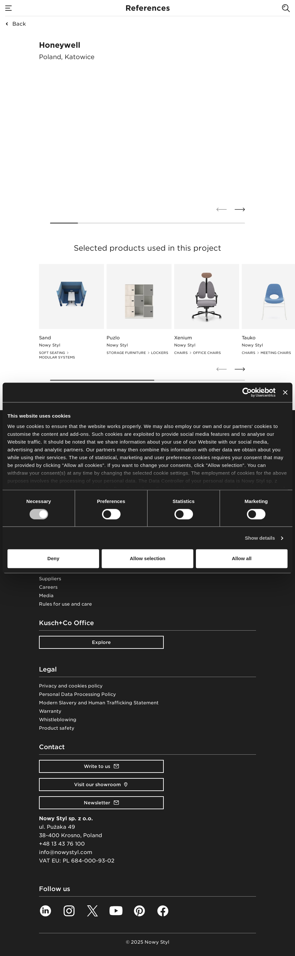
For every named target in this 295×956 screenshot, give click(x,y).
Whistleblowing (57, 719)
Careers (48, 587)
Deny (53, 558)
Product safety (56, 728)
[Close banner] (285, 392)
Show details (260, 538)
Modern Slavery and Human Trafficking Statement (99, 702)
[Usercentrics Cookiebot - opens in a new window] (247, 392)
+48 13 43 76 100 (62, 844)
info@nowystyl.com (65, 852)
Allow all (241, 558)
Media (46, 595)
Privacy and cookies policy (71, 685)
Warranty (50, 711)
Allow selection (147, 558)
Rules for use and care (65, 604)
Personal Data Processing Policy (77, 694)
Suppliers (50, 578)
